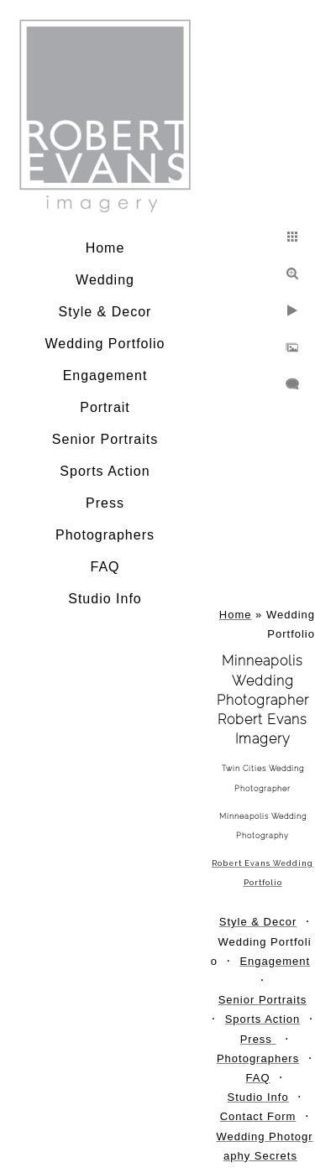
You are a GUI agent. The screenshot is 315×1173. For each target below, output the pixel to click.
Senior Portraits (105, 439)
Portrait (105, 407)
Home (105, 248)
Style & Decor (105, 312)
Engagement (105, 375)
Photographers (105, 535)
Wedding (105, 280)
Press (105, 503)
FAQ (104, 567)
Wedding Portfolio (105, 343)
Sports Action (105, 471)
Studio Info (105, 599)
